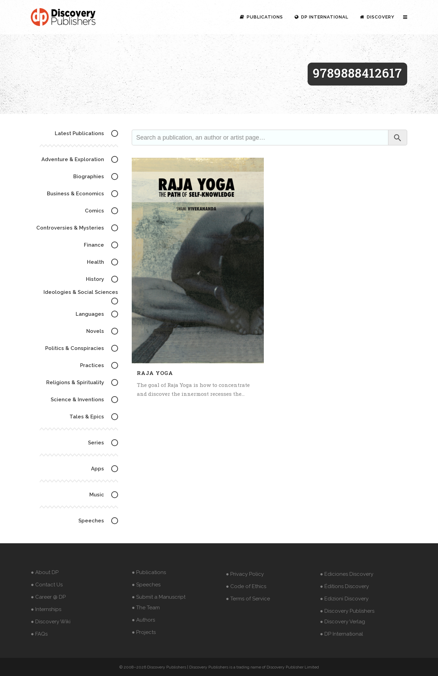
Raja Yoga (155, 372)
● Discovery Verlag (342, 622)
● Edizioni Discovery (344, 599)
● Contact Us (47, 585)
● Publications (149, 572)
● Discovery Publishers (347, 611)
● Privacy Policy (245, 574)
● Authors (143, 620)
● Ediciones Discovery (346, 574)
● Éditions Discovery (344, 586)
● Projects (144, 632)
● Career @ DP (48, 597)
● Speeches (146, 585)
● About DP (45, 572)
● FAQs (39, 634)
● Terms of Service (248, 599)
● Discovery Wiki (50, 622)
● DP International (341, 634)
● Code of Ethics (246, 586)
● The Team (146, 607)
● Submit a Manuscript (158, 597)
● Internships (46, 609)
